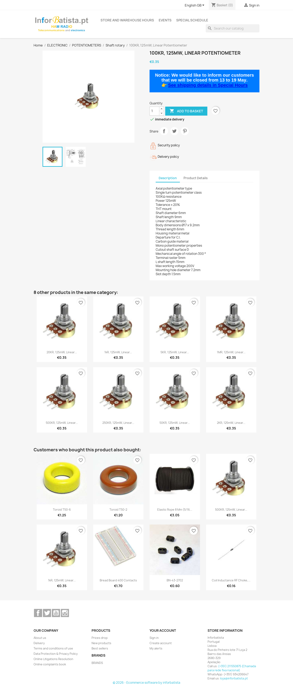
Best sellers (100, 648)
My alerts (156, 648)
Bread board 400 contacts (118, 580)
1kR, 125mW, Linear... (118, 352)
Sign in (154, 638)
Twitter (47, 613)
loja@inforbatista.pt (234, 678)
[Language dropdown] (195, 5)
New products (101, 643)
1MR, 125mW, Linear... (231, 352)
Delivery (39, 643)
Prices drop (100, 638)
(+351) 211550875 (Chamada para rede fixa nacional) (232, 668)
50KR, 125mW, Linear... (175, 423)
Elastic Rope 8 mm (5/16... (174, 509)
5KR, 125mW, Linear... (175, 352)
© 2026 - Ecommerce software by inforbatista (146, 682)
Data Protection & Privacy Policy (56, 654)
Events (165, 20)
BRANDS (97, 663)
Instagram (65, 613)
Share (164, 131)
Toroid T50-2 (118, 509)
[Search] (232, 28)
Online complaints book (50, 664)
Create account (161, 643)
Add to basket (186, 111)
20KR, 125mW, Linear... (62, 352)
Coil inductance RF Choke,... (231, 580)
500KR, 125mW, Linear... (62, 423)
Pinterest (185, 131)
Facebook (38, 613)
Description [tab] (168, 178)
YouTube (56, 613)
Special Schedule (192, 20)
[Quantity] (154, 111)
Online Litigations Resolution (53, 659)
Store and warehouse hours (127, 20)
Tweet (174, 131)
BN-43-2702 (175, 580)
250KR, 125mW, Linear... (118, 423)
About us (40, 638)
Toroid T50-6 (62, 509)
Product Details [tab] (196, 178)
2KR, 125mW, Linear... (231, 423)
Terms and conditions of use (53, 648)
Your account (163, 630)
